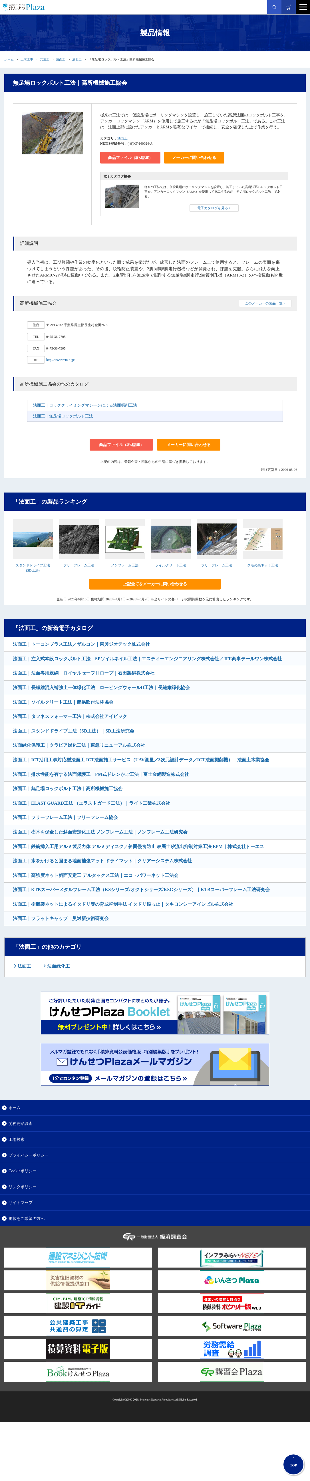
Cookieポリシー (23, 1171)
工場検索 (17, 1139)
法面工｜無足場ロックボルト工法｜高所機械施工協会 (67, 788)
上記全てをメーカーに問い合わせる (155, 584)
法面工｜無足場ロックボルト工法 (63, 416)
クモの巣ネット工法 (262, 565)
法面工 (60, 59)
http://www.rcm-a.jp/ (60, 360)
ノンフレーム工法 (124, 565)
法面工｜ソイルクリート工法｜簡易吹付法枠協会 (63, 702)
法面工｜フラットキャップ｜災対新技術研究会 (61, 918)
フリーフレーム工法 (78, 565)
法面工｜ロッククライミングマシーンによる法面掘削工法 (85, 405)
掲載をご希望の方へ (27, 1218)
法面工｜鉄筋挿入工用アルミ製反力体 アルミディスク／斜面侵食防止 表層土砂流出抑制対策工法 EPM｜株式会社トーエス (138, 846)
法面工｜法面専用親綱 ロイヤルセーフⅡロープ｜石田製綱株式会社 (83, 673)
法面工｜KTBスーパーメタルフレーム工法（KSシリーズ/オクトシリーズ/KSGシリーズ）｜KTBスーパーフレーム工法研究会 (141, 889)
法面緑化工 (58, 966)
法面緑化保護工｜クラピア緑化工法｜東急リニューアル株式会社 (79, 745)
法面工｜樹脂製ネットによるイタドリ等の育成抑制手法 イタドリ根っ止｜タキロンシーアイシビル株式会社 (123, 904)
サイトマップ (21, 1202)
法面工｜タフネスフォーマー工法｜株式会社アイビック (70, 716)
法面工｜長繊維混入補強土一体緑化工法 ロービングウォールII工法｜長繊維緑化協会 (101, 687)
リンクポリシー (23, 1187)
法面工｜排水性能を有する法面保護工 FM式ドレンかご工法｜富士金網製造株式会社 (101, 774)
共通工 (44, 59)
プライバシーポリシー (29, 1155)
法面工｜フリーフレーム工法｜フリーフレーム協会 (65, 817)
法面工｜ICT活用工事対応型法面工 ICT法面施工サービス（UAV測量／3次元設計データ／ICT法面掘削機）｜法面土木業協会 (141, 759)
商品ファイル (130, 158)
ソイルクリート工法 (170, 565)
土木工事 (27, 59)
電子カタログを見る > (214, 208)
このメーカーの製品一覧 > (265, 303)
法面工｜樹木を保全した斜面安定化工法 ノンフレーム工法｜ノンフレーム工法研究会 (100, 832)
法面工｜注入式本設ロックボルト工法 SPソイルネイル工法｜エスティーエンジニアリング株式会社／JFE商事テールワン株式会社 (147, 658)
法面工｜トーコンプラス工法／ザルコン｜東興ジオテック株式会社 (81, 644)
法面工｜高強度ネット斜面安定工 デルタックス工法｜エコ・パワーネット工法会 (95, 875)
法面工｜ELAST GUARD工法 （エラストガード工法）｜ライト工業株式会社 (91, 803)
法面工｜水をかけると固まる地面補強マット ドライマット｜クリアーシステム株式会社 (102, 860)
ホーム (9, 59)
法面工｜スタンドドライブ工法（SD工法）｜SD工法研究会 (73, 731)
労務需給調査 (21, 1123)
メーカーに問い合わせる (194, 158)
